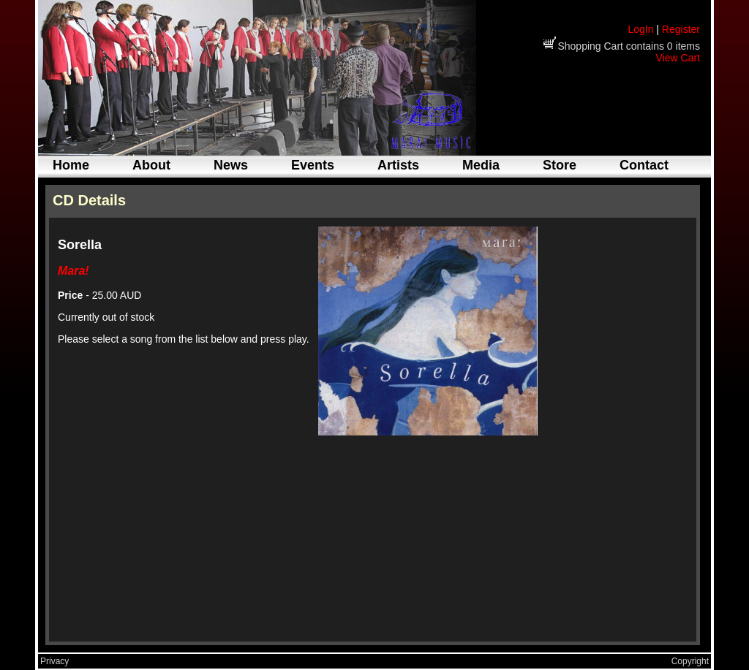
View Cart (678, 58)
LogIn (640, 29)
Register (681, 29)
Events (312, 165)
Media (481, 165)
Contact (644, 165)
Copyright (690, 661)
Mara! (73, 270)
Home (71, 165)
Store (559, 165)
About (151, 165)
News (231, 165)
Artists (398, 165)
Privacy (54, 661)
